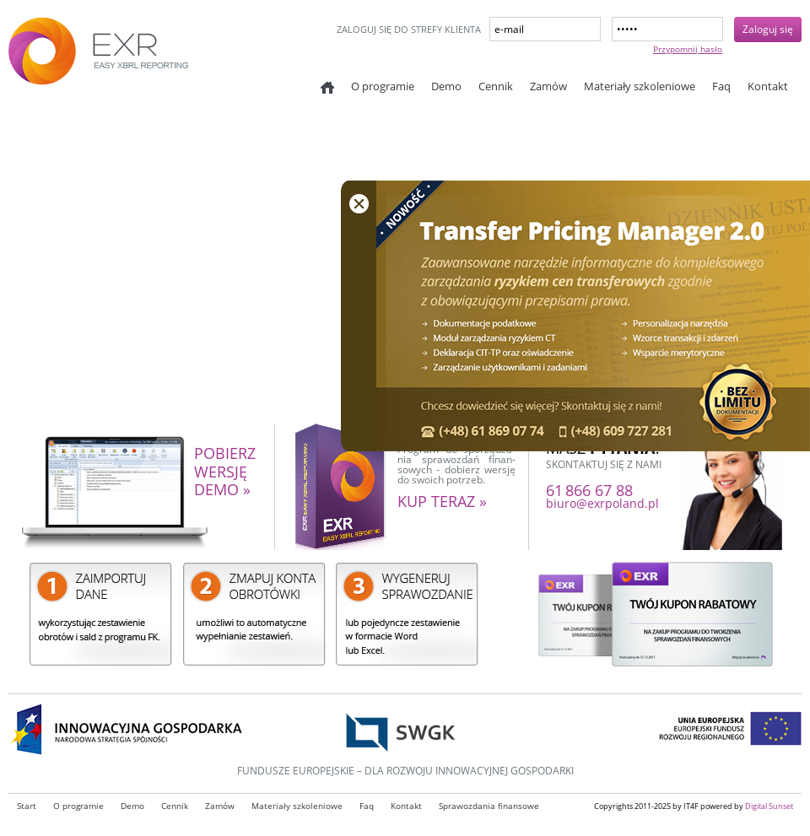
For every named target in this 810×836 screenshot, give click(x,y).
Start (327, 88)
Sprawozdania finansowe (489, 806)
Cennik (495, 86)
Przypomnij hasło (687, 49)
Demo (446, 86)
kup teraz (442, 501)
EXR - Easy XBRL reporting (135, 59)
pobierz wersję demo (225, 472)
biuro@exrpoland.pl (602, 503)
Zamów (548, 86)
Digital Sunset (769, 806)
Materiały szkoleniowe (639, 86)
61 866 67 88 (589, 490)
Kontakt (768, 86)
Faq (721, 86)
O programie (382, 86)
